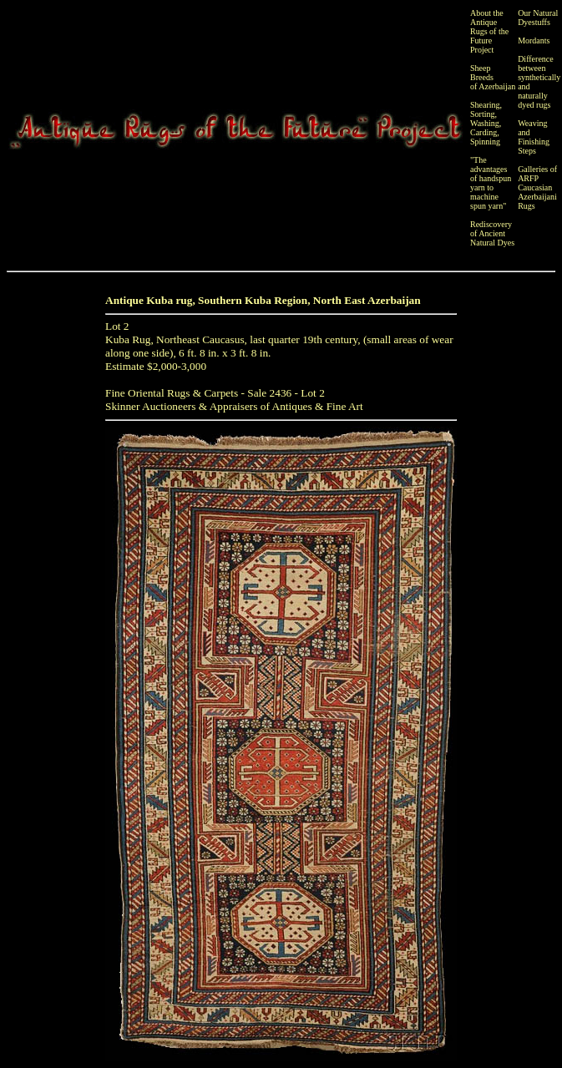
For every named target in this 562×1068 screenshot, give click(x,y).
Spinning (485, 141)
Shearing (485, 104)
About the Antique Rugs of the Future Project (489, 31)
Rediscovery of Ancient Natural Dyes (492, 233)
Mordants (533, 40)
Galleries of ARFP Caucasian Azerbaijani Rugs (537, 187)
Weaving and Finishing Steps (533, 137)
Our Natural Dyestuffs (538, 17)
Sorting (482, 114)
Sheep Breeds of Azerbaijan (492, 77)
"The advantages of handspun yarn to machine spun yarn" (490, 182)
